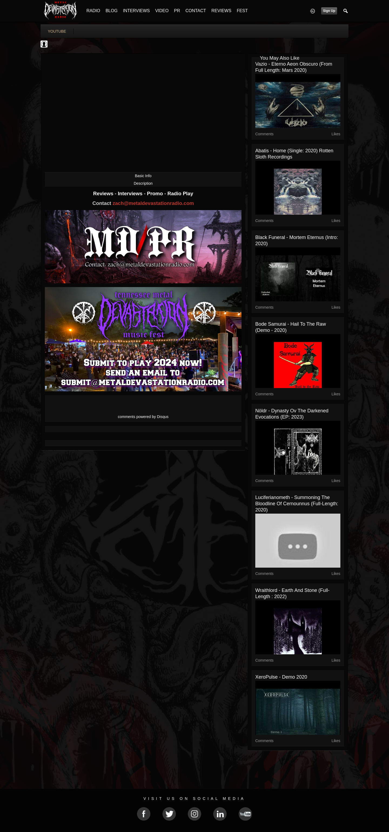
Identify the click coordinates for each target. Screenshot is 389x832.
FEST (242, 10)
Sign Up (329, 11)
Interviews (131, 193)
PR (177, 10)
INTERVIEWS (136, 10)
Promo (155, 193)
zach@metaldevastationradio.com (153, 203)
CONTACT (195, 10)
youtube (57, 31)
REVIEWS (222, 10)
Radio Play (180, 193)
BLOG (112, 10)
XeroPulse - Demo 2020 (281, 677)
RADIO (93, 10)
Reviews (104, 193)
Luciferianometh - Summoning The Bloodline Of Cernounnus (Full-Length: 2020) (296, 504)
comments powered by (143, 417)
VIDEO (162, 10)
